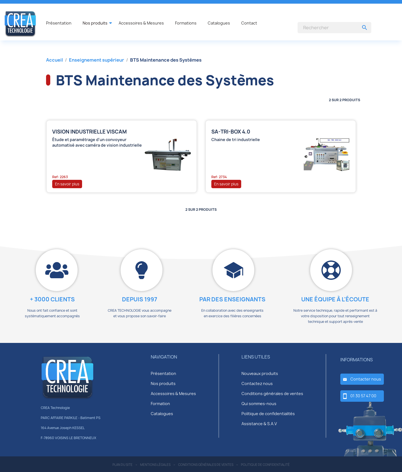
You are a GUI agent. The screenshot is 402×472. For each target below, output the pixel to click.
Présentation (163, 373)
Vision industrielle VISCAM (89, 132)
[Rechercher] (334, 27)
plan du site (123, 465)
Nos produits (163, 383)
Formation (160, 403)
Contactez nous (257, 383)
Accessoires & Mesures (173, 393)
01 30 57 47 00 (363, 395)
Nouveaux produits (259, 373)
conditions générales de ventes (205, 465)
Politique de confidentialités (268, 413)
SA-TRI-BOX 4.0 (230, 132)
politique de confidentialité (265, 465)
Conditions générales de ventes (272, 393)
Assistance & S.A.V (259, 423)
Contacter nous (365, 379)
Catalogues (162, 413)
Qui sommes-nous (258, 403)
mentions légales (155, 465)
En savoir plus (67, 184)
